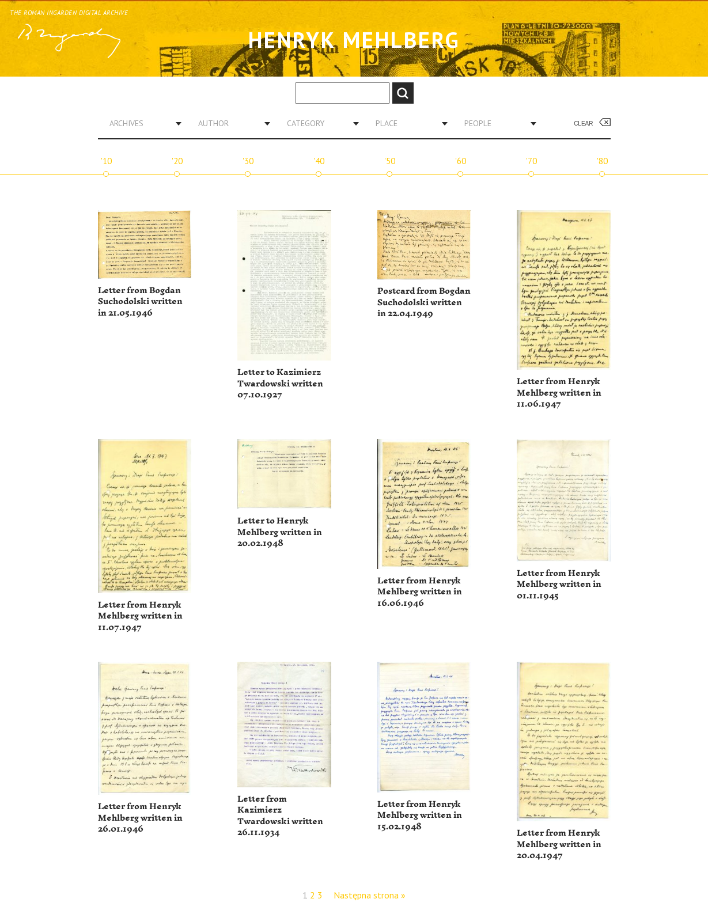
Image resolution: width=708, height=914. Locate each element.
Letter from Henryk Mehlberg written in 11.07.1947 (140, 616)
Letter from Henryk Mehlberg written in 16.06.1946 (419, 592)
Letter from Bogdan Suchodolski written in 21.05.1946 (140, 301)
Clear (583, 123)
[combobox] (141, 123)
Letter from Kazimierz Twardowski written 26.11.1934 (280, 816)
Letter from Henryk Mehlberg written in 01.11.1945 (559, 584)
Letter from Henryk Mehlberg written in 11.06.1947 (559, 392)
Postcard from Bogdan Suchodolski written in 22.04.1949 (424, 302)
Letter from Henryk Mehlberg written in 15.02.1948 (419, 815)
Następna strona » (370, 895)
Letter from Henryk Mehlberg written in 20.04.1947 (559, 844)
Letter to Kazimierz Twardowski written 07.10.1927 (280, 383)
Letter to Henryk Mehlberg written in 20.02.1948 (279, 532)
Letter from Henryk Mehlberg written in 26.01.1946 (140, 818)
